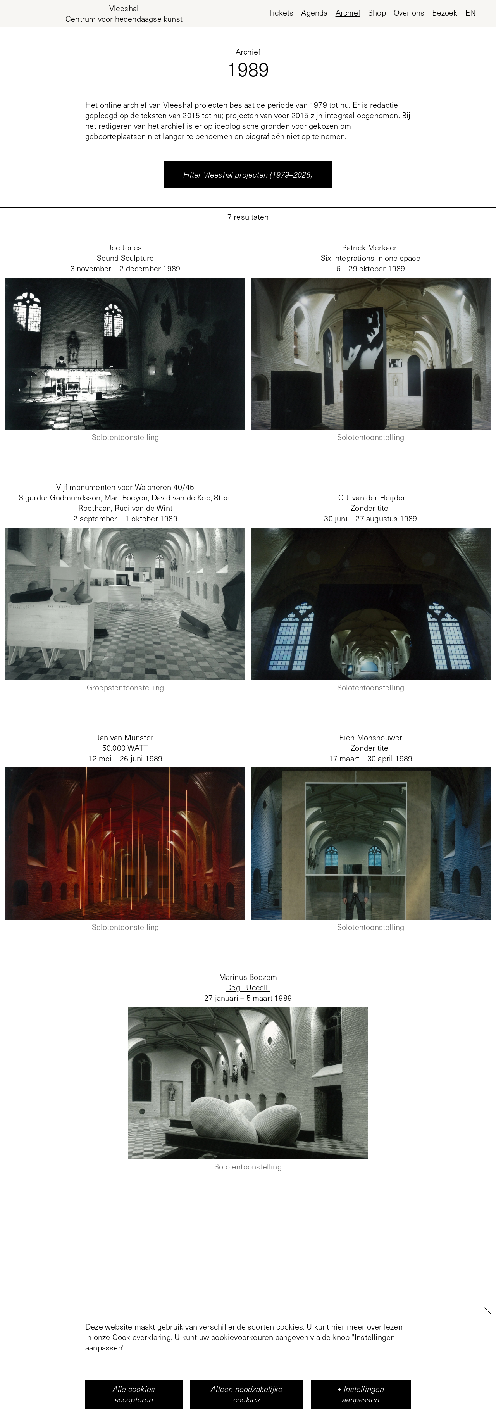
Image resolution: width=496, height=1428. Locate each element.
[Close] (487, 1339)
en (470, 12)
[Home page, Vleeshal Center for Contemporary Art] (124, 13)
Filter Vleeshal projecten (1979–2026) (247, 174)
